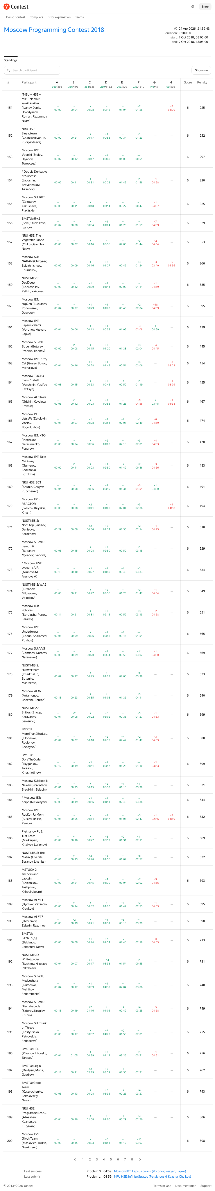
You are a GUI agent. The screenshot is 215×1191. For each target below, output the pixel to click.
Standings (11, 60)
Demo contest (15, 17)
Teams (79, 17)
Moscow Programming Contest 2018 (54, 29)
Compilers (36, 17)
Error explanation (59, 17)
